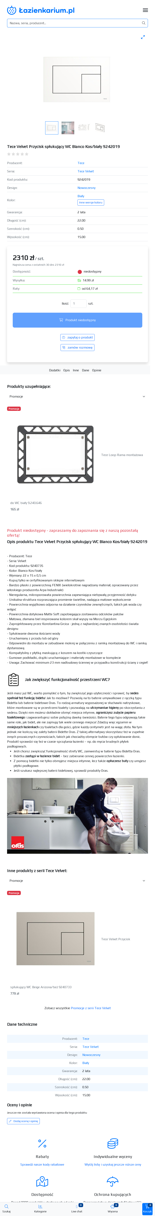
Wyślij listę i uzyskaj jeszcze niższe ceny (113, 1164)
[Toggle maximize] (143, 37)
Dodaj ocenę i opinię (23, 1121)
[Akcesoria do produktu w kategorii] (77, 396)
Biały (81, 196)
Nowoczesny (86, 188)
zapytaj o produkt (77, 337)
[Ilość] (78, 303)
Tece (81, 163)
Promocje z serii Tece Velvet (91, 1008)
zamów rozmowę (77, 347)
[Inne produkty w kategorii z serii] (77, 880)
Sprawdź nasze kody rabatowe (42, 1164)
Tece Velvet (86, 171)
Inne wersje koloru (90, 202)
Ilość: (65, 303)
